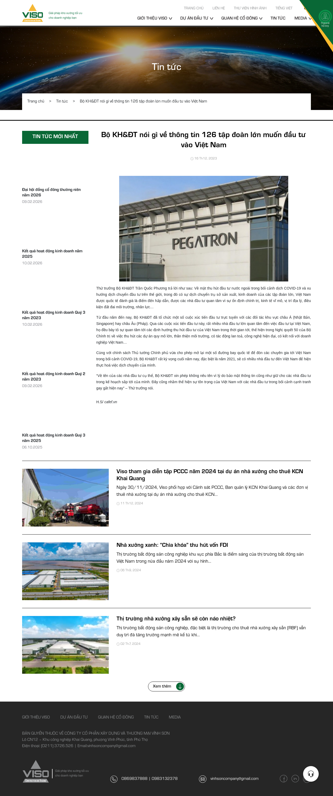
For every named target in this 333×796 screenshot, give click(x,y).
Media (175, 718)
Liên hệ (219, 9)
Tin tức (278, 19)
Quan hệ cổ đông (239, 19)
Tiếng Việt (284, 9)
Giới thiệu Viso (152, 19)
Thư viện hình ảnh (250, 9)
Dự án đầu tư (194, 19)
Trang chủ (193, 9)
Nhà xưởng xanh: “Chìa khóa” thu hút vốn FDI (172, 546)
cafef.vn (110, 402)
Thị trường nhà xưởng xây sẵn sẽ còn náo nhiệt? (176, 619)
